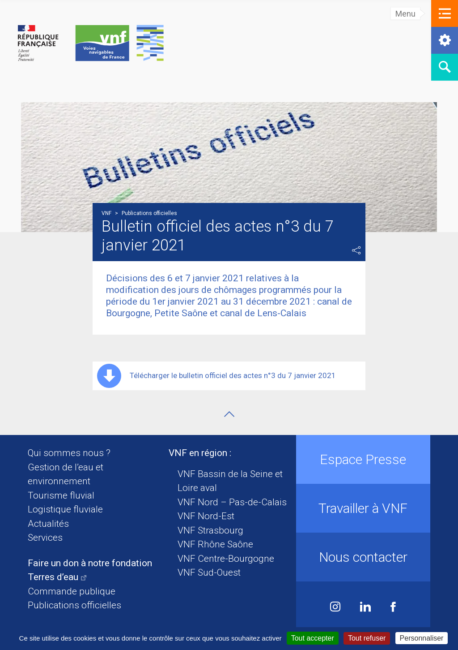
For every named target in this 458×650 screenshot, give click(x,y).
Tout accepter (312, 638)
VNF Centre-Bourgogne (226, 558)
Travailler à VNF (362, 508)
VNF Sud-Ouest (209, 572)
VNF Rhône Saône (215, 544)
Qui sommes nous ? (69, 453)
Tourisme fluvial (61, 495)
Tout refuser (367, 638)
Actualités (48, 523)
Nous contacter (363, 557)
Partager (356, 250)
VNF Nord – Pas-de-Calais (232, 502)
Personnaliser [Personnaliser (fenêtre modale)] (422, 638)
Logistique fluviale (65, 509)
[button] (444, 13)
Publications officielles (74, 605)
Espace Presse (363, 459)
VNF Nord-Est (206, 516)
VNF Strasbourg (210, 530)
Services (45, 537)
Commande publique (71, 591)
